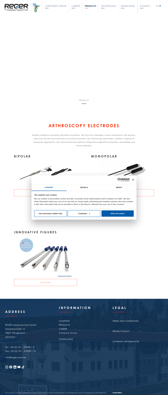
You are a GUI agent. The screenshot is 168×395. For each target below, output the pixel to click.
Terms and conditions (126, 321)
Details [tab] (84, 187)
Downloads (128, 5)
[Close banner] (133, 180)
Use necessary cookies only (50, 213)
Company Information (126, 341)
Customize (84, 213)
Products (90, 5)
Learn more (45, 282)
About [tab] (119, 187)
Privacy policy (121, 331)
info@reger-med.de (15, 357)
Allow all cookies (117, 213)
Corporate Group (56, 5)
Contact (145, 5)
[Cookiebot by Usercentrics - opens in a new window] (119, 179)
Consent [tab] (49, 187)
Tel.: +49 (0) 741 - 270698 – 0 (19, 347)
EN (157, 5)
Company (64, 321)
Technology (108, 5)
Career (76, 5)
